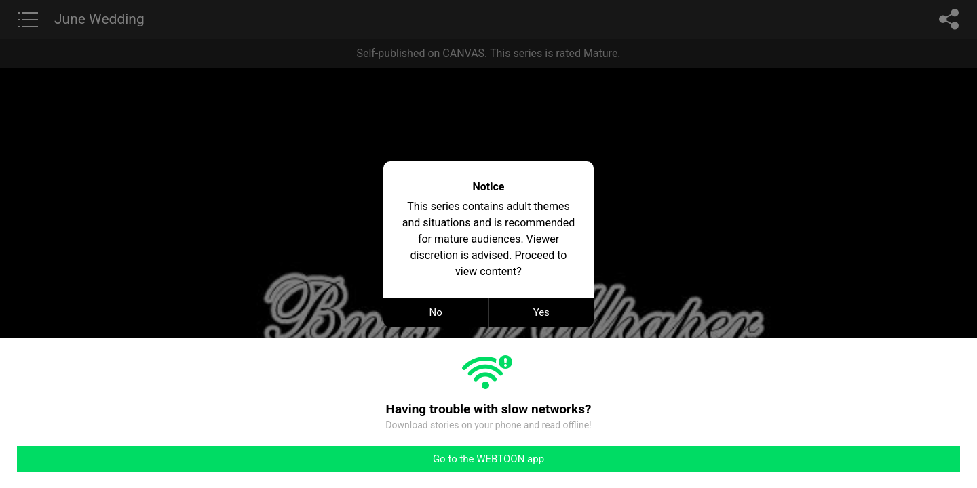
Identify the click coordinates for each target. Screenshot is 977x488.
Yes (541, 312)
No (435, 312)
